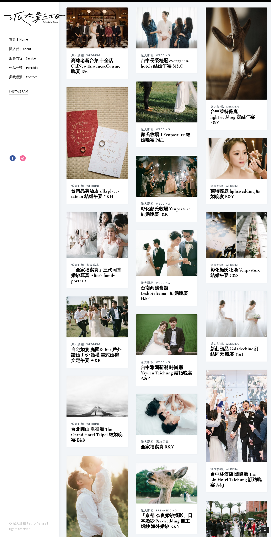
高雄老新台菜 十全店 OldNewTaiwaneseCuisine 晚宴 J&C (95, 66)
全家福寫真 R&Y (193, 321)
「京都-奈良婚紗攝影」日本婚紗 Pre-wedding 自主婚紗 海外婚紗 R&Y (202, 384)
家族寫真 (196, 169)
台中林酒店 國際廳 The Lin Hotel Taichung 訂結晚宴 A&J (100, 340)
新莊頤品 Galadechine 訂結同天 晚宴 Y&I (151, 244)
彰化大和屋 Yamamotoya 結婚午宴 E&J (97, 450)
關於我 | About (20, 49)
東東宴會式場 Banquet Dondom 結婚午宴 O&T (146, 462)
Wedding (93, 55)
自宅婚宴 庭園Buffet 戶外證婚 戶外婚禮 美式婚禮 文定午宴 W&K (200, 252)
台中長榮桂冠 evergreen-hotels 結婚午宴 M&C (149, 63)
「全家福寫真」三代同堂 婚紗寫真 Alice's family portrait (200, 179)
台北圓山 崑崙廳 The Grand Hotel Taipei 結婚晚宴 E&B (148, 315)
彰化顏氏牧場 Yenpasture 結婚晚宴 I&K (98, 144)
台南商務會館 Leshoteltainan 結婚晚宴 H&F (96, 220)
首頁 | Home (18, 39)
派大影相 (77, 55)
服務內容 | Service (22, 58)
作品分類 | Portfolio (23, 68)
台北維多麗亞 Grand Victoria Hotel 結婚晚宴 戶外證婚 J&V (153, 391)
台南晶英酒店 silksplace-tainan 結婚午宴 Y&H (147, 182)
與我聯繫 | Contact (23, 77)
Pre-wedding (252, 394)
